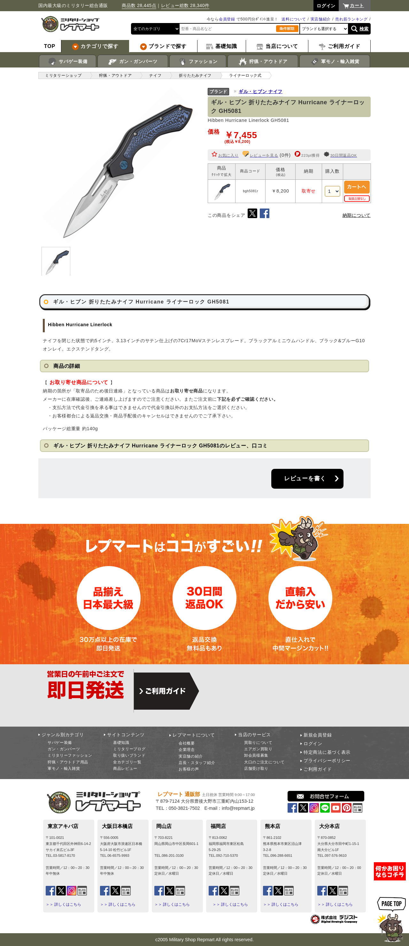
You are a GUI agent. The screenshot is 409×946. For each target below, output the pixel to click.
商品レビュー (125, 768)
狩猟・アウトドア (263, 62)
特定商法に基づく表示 (327, 752)
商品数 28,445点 (139, 5)
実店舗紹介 (321, 19)
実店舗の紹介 (191, 756)
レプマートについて (194, 734)
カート (357, 5)
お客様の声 (189, 769)
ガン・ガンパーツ (133, 62)
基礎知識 (121, 742)
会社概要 (187, 743)
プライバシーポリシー (327, 760)
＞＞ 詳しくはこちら (63, 904)
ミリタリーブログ (129, 749)
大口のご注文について (264, 762)
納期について (357, 215)
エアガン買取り (258, 749)
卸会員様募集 (256, 755)
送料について (294, 19)
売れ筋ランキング (351, 19)
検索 (364, 28)
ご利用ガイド (318, 769)
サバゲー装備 (68, 62)
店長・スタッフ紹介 (197, 763)
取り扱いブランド (129, 755)
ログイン (313, 743)
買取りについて (258, 742)
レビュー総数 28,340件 (185, 5)
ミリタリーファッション (70, 755)
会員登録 (227, 19)
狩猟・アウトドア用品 (68, 762)
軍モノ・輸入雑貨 (334, 62)
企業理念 (187, 749)
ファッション (198, 62)
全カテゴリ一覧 (127, 762)
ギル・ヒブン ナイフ (260, 91)
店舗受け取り (256, 768)
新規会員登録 (318, 734)
